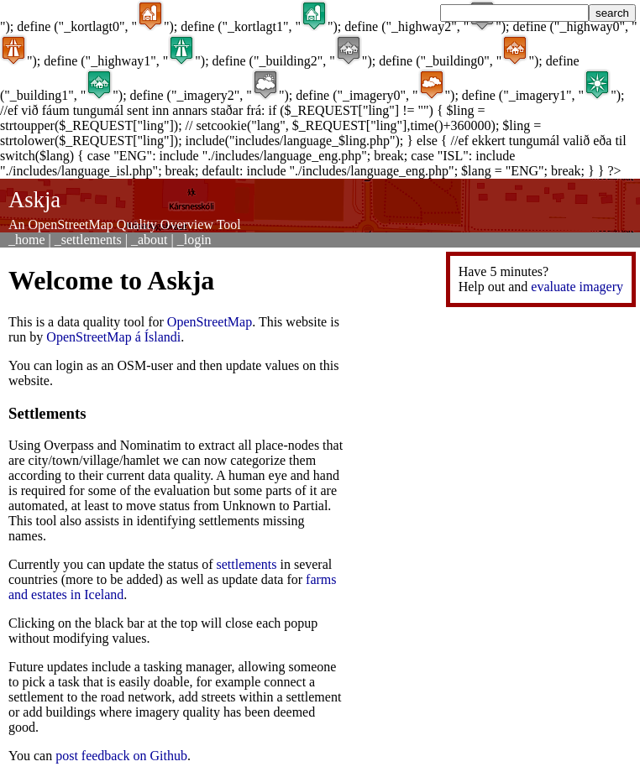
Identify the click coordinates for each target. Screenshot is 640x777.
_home (26, 239)
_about (149, 239)
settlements (247, 564)
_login (194, 239)
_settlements (88, 239)
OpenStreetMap (209, 322)
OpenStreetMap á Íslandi (113, 337)
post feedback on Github (121, 755)
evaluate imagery (577, 286)
